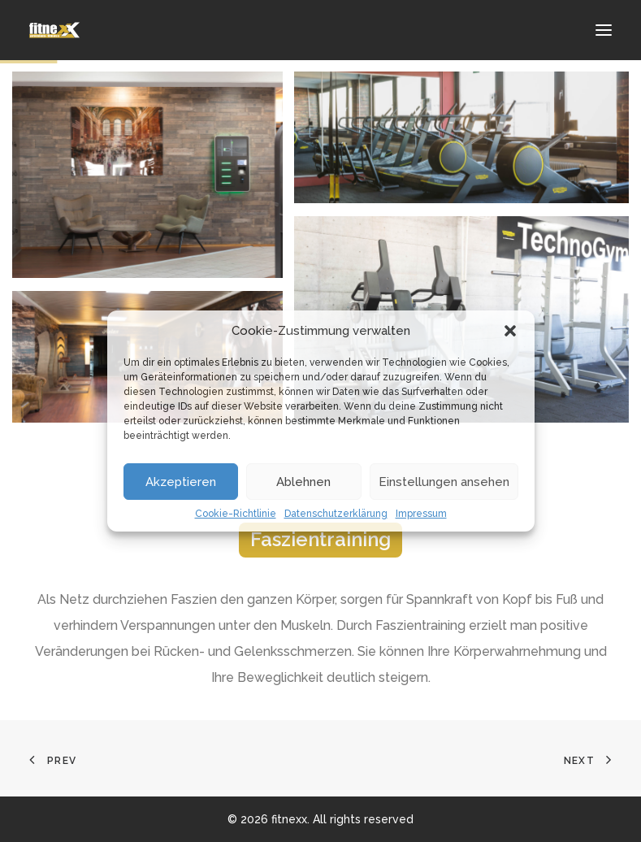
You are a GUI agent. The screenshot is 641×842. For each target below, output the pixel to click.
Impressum (421, 513)
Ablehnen (303, 482)
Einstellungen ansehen (444, 482)
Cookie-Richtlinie (235, 513)
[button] (510, 331)
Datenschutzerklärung (336, 513)
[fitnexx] (54, 30)
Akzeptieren (180, 482)
